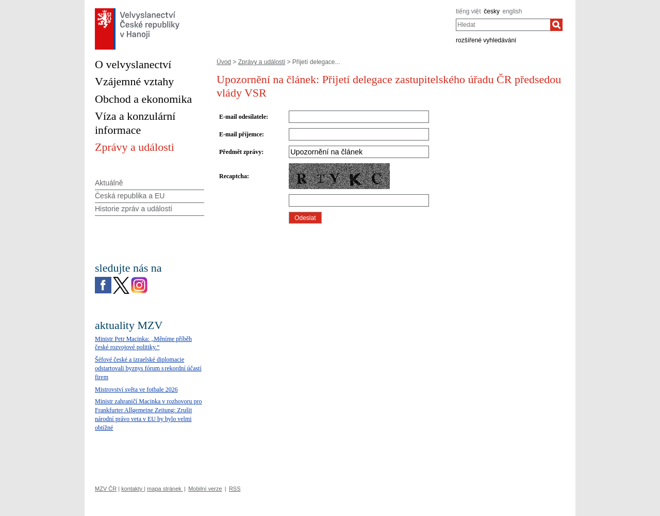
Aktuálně (109, 183)
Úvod (224, 62)
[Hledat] (556, 25)
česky (492, 11)
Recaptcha (233, 176)
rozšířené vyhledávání (486, 40)
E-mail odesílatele (242, 116)
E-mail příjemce (240, 134)
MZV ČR (106, 489)
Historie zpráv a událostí (133, 209)
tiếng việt (468, 11)
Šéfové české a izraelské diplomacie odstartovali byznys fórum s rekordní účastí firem (148, 368)
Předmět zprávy (240, 151)
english (512, 11)
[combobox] (503, 25)
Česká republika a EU (129, 196)
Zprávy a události (261, 62)
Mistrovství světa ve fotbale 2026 (136, 389)
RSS (235, 489)
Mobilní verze (205, 489)
